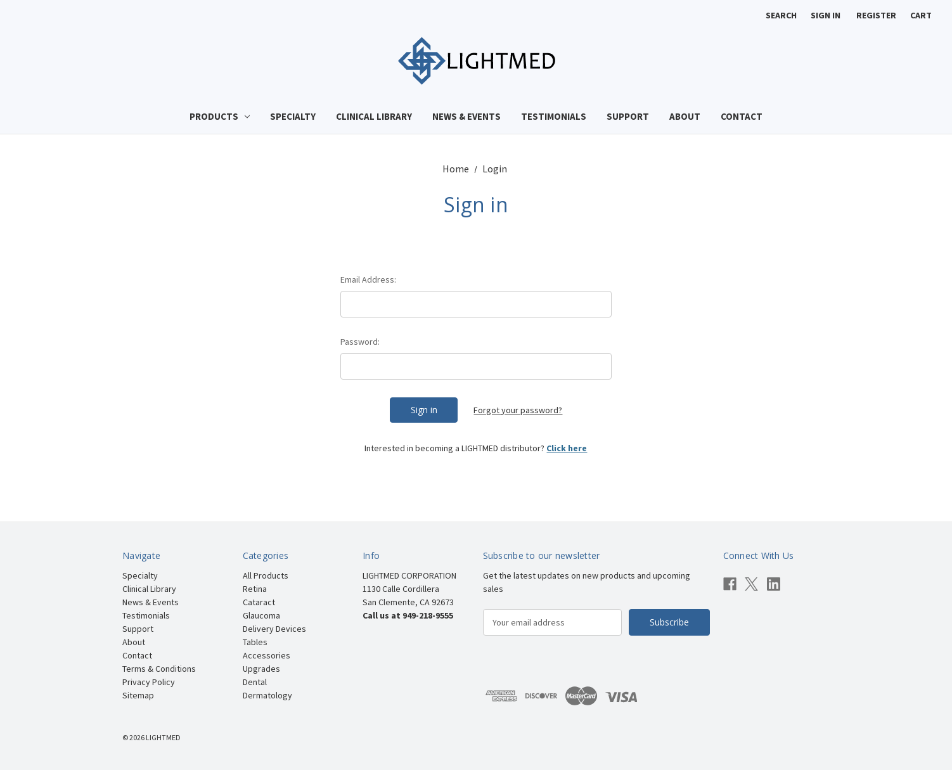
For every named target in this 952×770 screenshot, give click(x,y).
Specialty (293, 116)
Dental (255, 682)
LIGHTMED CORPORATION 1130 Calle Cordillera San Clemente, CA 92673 (409, 589)
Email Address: (368, 279)
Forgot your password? (517, 410)
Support (628, 116)
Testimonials (553, 116)
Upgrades (261, 668)
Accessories (266, 655)
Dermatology (267, 695)
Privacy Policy (148, 682)
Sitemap (138, 695)
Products (220, 116)
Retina (255, 588)
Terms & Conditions (159, 668)
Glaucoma (261, 615)
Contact (741, 116)
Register (876, 15)
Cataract (259, 602)
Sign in (825, 15)
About (684, 116)
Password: (360, 341)
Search (781, 15)
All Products (265, 575)
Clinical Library (374, 116)
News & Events (466, 116)
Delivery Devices (274, 628)
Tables (255, 642)
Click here (566, 448)
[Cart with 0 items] (921, 15)
